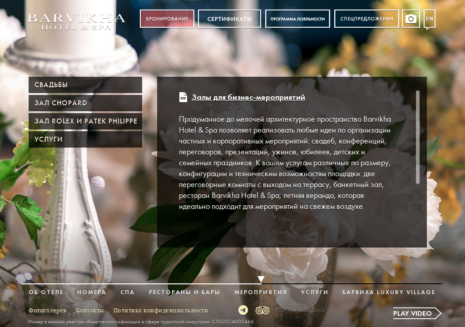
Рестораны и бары (185, 293)
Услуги (49, 139)
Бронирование (167, 19)
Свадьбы (51, 85)
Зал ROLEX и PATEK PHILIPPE (86, 121)
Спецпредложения (366, 19)
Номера (92, 293)
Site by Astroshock (300, 310)
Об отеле (46, 293)
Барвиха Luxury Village (388, 293)
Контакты (90, 310)
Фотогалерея (48, 310)
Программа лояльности (298, 19)
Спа (127, 293)
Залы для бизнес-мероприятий (248, 98)
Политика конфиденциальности (161, 310)
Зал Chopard (61, 103)
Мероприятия (260, 293)
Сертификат (229, 19)
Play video (412, 313)
